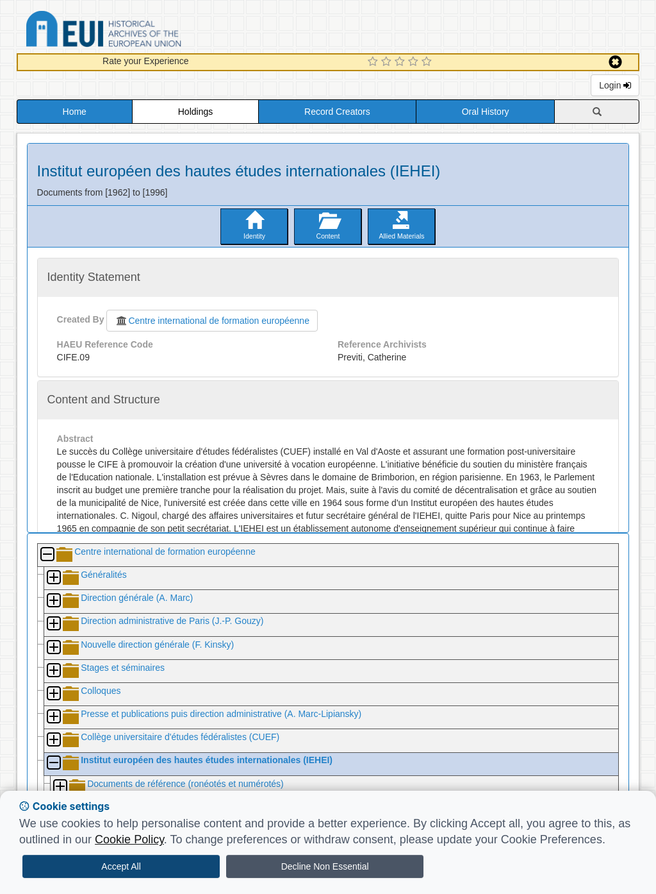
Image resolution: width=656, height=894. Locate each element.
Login (615, 85)
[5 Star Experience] (428, 62)
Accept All (120, 866)
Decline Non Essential (325, 866)
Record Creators (337, 111)
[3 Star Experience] (401, 62)
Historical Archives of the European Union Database (139, 31)
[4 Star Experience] (415, 62)
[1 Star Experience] (374, 62)
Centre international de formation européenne (212, 320)
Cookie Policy (129, 839)
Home (74, 111)
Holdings (195, 111)
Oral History (485, 111)
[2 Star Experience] (388, 62)
